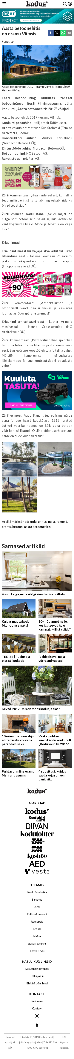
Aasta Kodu (37, 951)
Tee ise (37, 929)
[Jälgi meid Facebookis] (37, 1025)
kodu (33, 522)
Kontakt (37, 1008)
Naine (37, 936)
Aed (37, 907)
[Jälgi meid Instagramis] (37, 1016)
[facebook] (51, 33)
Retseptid (37, 921)
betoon (17, 527)
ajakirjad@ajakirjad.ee (30, 1042)
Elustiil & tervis (37, 943)
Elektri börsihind (37, 983)
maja (51, 522)
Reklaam (37, 1001)
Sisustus (37, 899)
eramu (6, 527)
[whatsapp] (63, 33)
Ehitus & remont (37, 914)
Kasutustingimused (37, 968)
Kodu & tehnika (37, 892)
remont (61, 522)
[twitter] (57, 33)
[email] (69, 33)
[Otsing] (65, 4)
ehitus (42, 522)
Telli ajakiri (37, 976)
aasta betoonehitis (37, 527)
